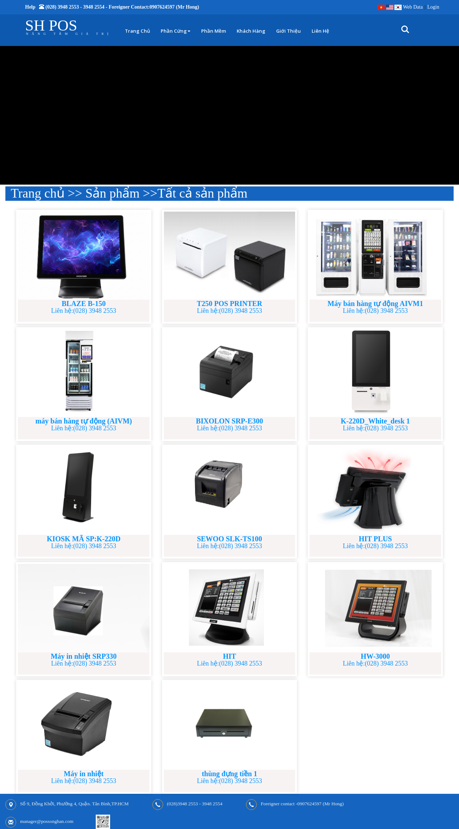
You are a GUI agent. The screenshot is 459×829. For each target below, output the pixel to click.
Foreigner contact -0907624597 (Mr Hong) (302, 803)
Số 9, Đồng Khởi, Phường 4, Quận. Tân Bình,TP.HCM (74, 803)
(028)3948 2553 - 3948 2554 (195, 803)
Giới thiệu (288, 31)
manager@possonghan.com (47, 821)
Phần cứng (175, 31)
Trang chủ (137, 31)
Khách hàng (251, 31)
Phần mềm (213, 31)
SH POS (51, 25)
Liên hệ (320, 31)
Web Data (413, 7)
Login (433, 7)
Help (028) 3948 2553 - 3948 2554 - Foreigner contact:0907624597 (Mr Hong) (112, 7)
